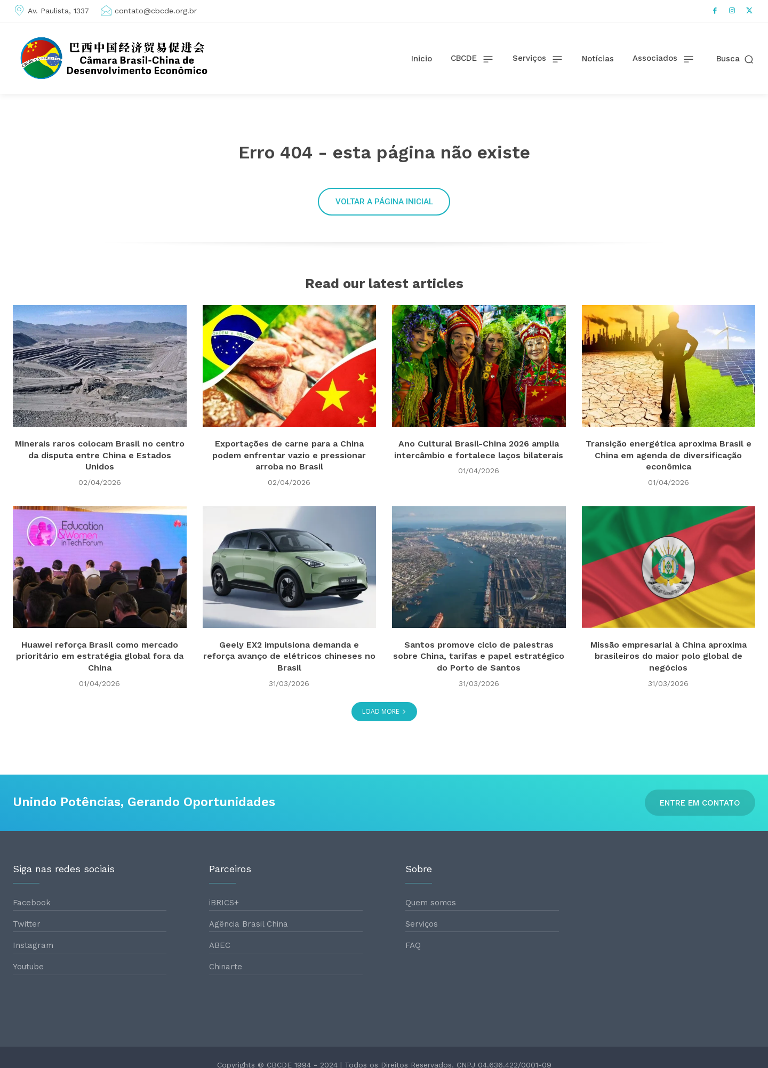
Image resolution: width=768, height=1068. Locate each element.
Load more (384, 724)
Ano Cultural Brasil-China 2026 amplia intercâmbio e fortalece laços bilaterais (479, 468)
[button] (735, 59)
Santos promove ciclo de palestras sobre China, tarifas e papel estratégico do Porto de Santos (478, 669)
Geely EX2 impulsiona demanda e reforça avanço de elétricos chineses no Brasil (289, 669)
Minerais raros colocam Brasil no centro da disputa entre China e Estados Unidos (99, 468)
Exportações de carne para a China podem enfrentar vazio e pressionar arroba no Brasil (289, 468)
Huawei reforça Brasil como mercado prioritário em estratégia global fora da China (100, 669)
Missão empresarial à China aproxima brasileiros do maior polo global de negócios (668, 669)
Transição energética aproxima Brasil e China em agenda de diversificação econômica (668, 468)
